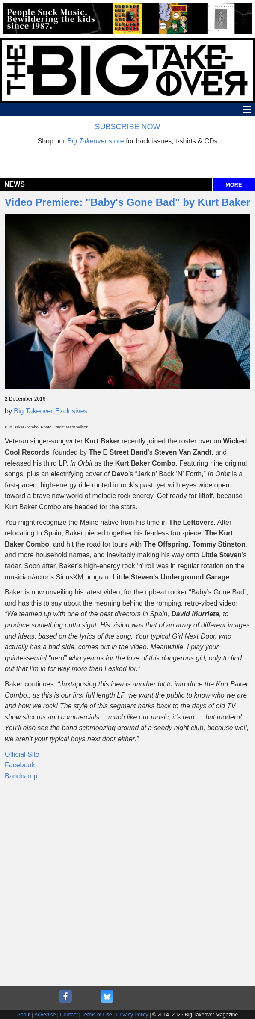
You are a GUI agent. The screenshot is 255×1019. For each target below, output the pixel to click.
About (23, 1015)
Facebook (20, 765)
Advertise (45, 1015)
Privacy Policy (132, 1015)
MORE (233, 184)
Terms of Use (97, 1015)
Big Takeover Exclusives (50, 411)
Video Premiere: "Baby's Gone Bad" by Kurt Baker (127, 202)
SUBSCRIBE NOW (127, 126)
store (95, 141)
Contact (68, 1015)
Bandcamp (21, 776)
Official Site (22, 754)
